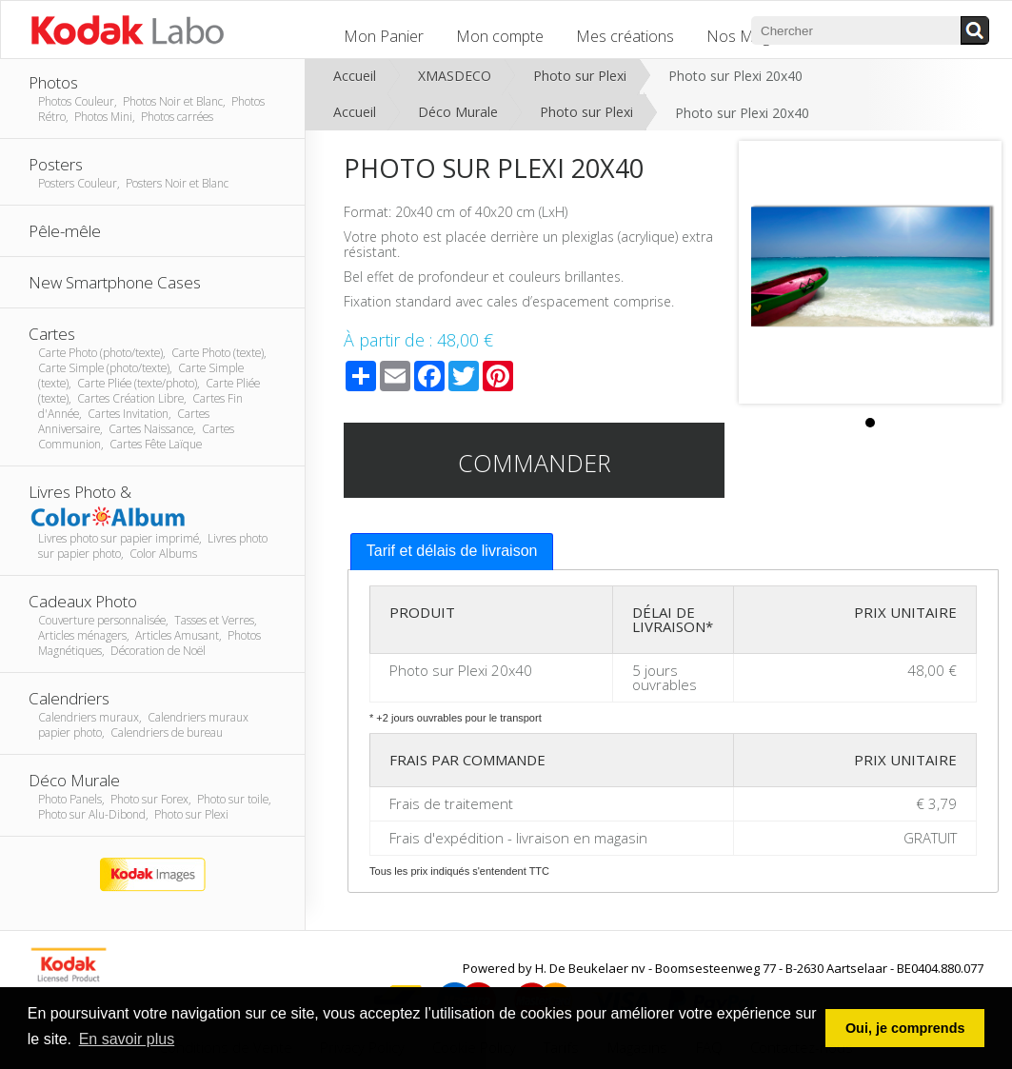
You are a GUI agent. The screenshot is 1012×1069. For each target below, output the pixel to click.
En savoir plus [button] (127, 1039)
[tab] (452, 551)
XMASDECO (454, 76)
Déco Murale (458, 112)
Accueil (354, 76)
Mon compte (500, 36)
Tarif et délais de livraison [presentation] (452, 551)
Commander (534, 462)
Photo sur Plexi (579, 76)
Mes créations (625, 36)
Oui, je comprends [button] (905, 1028)
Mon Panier (384, 36)
